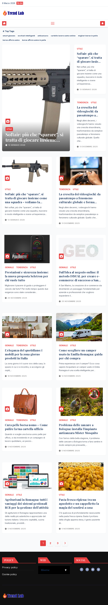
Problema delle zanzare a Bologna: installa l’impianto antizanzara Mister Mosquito (78, 429)
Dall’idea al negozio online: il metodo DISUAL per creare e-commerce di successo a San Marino (79, 278)
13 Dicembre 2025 (89, 147)
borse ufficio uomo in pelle (34, 40)
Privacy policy (10, 567)
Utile (9, 129)
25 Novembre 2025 (17, 298)
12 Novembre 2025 (71, 376)
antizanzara (43, 36)
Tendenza (82, 102)
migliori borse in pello (88, 36)
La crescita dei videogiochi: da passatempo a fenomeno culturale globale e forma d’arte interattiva (79, 200)
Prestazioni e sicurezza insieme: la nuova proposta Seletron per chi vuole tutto (27, 276)
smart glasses (9, 36)
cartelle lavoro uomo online (63, 36)
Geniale (9, 267)
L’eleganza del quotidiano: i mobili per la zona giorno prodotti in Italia (23, 354)
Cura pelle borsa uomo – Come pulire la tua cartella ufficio (26, 427)
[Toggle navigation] (52, 23)
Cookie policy (9, 574)
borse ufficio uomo (11, 40)
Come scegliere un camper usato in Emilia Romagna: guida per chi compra (80, 354)
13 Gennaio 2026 (16, 145)
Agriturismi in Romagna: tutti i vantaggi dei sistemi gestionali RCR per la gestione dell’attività (27, 503)
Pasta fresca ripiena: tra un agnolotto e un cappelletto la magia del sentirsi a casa (79, 503)
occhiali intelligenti (26, 36)
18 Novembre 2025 (17, 376)
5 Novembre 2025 (17, 447)
